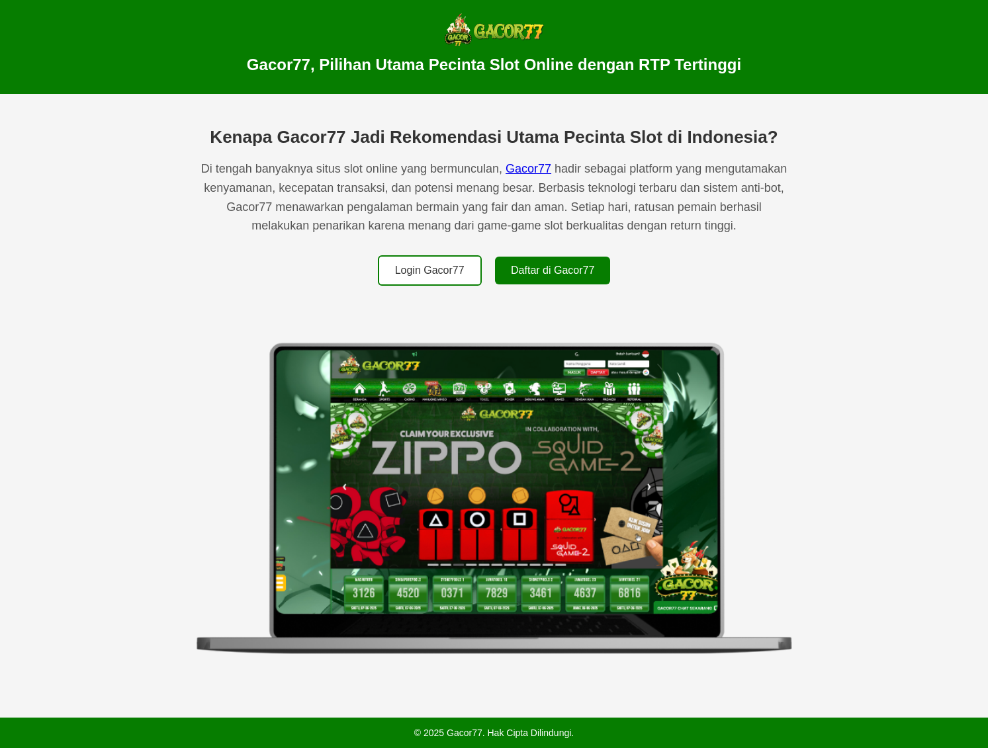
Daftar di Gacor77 (552, 270)
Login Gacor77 (430, 270)
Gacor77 (528, 168)
